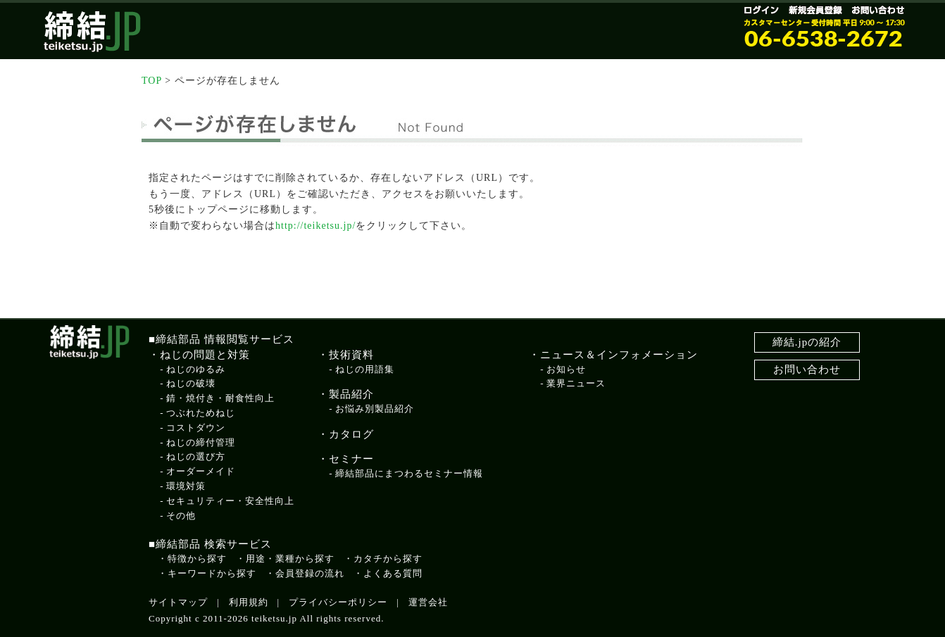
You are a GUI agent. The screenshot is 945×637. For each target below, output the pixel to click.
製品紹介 (351, 394)
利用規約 (248, 602)
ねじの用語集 (364, 369)
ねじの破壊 (190, 383)
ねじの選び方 (195, 456)
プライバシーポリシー (338, 602)
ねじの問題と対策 (205, 354)
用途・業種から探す (290, 558)
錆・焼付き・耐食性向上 (220, 398)
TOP (152, 80)
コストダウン (195, 427)
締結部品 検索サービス (214, 544)
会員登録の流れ (309, 573)
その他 (181, 515)
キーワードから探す (212, 573)
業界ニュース (576, 383)
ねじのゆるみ (195, 369)
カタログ (351, 434)
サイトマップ (178, 602)
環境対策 (186, 486)
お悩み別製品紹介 (374, 408)
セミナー (351, 459)
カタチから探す (388, 558)
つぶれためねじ (200, 413)
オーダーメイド (200, 471)
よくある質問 (393, 573)
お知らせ (566, 369)
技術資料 (351, 354)
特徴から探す (197, 558)
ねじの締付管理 (200, 442)
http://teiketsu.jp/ (315, 225)
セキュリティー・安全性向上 (230, 501)
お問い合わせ (807, 369)
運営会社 (428, 602)
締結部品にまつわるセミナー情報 (409, 473)
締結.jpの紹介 (806, 342)
